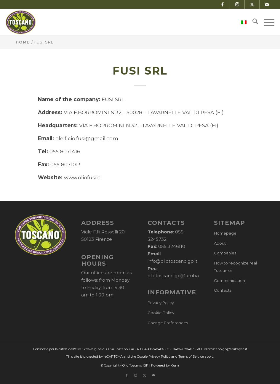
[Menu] (266, 22)
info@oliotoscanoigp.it (172, 261)
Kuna (175, 365)
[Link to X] (252, 4)
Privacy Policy (161, 302)
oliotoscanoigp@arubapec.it (179, 275)
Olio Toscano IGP (135, 365)
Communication (229, 280)
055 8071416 (64, 151)
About (220, 243)
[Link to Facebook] (222, 4)
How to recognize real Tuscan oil (235, 267)
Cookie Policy (161, 312)
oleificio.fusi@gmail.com (86, 138)
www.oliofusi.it (82, 177)
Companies (225, 253)
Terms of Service (191, 356)
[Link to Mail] (267, 4)
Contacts (222, 290)
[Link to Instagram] (237, 4)
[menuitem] (241, 22)
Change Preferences (168, 322)
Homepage (225, 233)
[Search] (252, 22)
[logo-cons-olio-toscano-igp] (21, 22)
